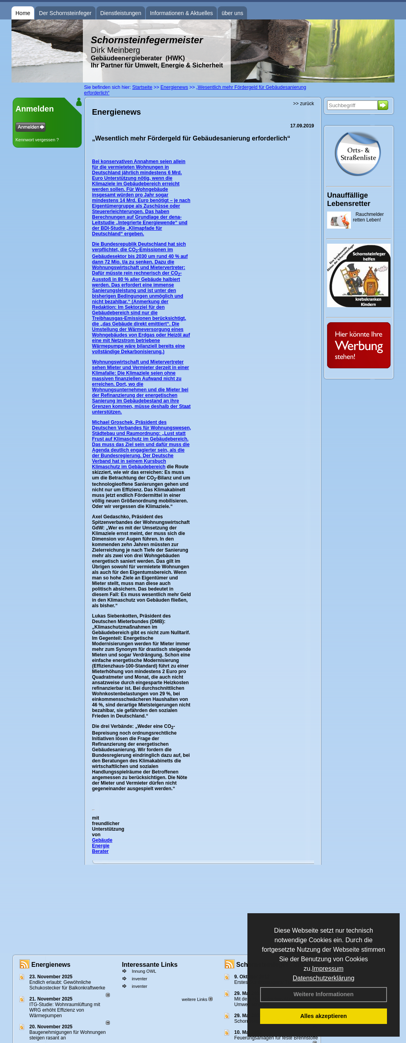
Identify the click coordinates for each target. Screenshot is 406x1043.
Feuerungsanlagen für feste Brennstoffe (276, 1038)
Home (22, 13)
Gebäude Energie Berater (102, 845)
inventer (139, 978)
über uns (232, 13)
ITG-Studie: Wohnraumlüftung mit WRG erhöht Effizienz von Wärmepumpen (64, 1010)
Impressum (327, 968)
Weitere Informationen (323, 994)
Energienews (51, 964)
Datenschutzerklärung (323, 978)
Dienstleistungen (121, 13)
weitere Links (197, 999)
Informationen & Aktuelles (181, 13)
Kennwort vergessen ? (37, 139)
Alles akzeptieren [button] (323, 1016)
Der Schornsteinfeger (65, 13)
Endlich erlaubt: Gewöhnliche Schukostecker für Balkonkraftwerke (67, 985)
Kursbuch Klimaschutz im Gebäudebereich (129, 464)
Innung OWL (144, 971)
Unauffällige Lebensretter (348, 199)
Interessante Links (150, 964)
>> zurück (303, 103)
